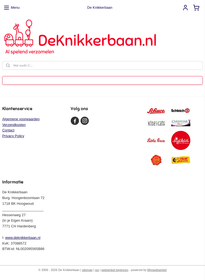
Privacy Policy (13, 136)
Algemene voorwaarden (20, 119)
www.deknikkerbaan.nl (22, 238)
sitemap (87, 270)
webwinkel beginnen (114, 270)
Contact (8, 130)
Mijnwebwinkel (157, 270)
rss (97, 270)
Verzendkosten (14, 125)
